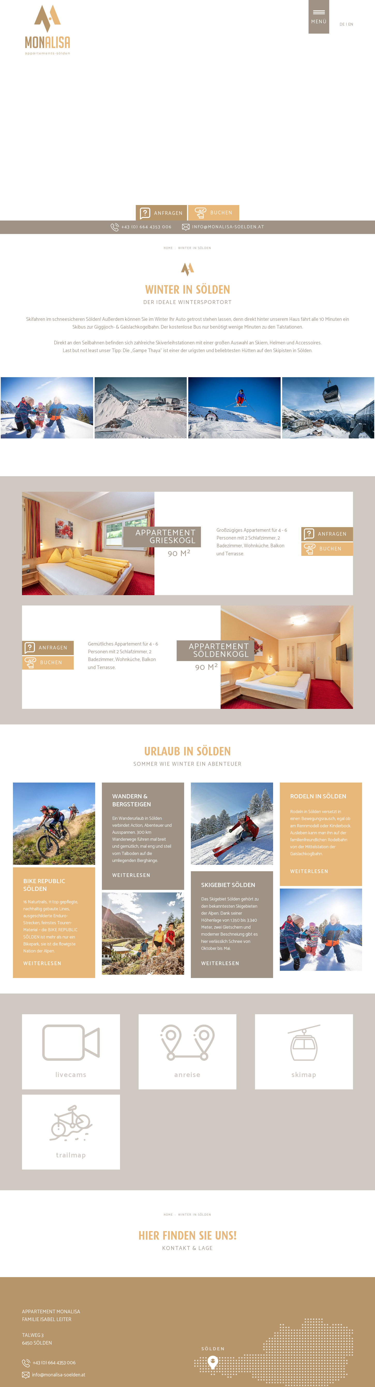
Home (168, 248)
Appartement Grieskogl (88, 543)
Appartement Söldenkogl (219, 650)
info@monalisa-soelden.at (223, 227)
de (342, 24)
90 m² (179, 553)
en (350, 24)
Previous (9, 127)
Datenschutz (57, 1367)
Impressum (31, 1367)
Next (366, 127)
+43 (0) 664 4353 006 (141, 227)
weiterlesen (42, 964)
